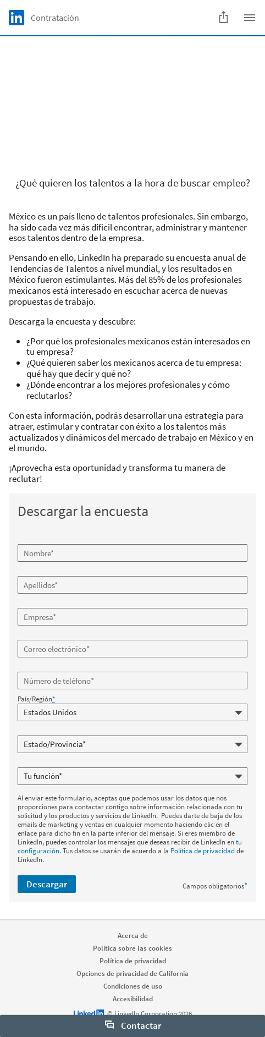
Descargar (46, 884)
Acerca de (133, 935)
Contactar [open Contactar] (133, 1025)
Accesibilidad (133, 998)
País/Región (36, 699)
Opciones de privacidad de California (132, 973)
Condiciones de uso (132, 986)
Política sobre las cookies (132, 948)
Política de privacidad (202, 850)
